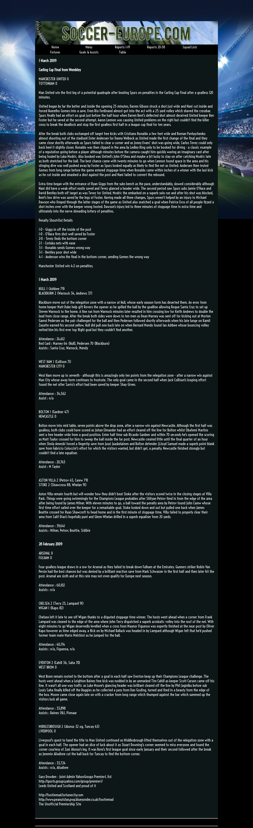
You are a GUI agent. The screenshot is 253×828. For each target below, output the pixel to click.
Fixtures (55, 52)
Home (55, 47)
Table (122, 52)
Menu (89, 47)
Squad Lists (190, 47)
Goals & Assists (89, 52)
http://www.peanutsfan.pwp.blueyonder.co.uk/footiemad (76, 799)
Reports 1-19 (122, 47)
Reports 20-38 (156, 47)
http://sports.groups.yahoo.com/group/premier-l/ (71, 781)
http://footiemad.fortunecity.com (61, 795)
